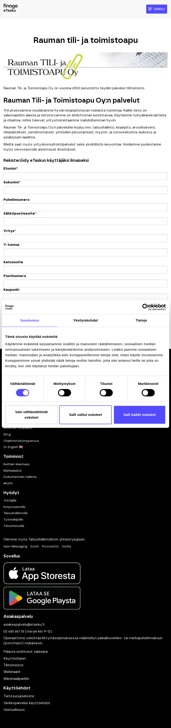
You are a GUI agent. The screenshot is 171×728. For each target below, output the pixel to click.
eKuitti (8, 483)
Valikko (157, 9)
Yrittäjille (9, 500)
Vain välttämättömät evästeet (31, 414)
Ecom (34, 546)
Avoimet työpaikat (18, 428)
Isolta (66, 546)
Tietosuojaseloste (18, 696)
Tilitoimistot (13, 665)
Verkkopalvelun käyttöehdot (26, 703)
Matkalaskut (12, 470)
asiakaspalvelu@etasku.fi (23, 624)
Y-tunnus (11, 244)
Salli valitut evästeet (85, 415)
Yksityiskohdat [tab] (85, 320)
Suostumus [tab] (29, 320)
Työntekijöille (13, 519)
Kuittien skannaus (16, 464)
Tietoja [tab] (141, 320)
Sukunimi (12, 182)
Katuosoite (13, 262)
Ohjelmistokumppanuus (21, 440)
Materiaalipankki (16, 678)
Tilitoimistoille (13, 526)
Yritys (9, 231)
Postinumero (14, 276)
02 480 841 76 (13, 631)
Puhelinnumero (16, 200)
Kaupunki (11, 289)
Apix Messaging (15, 546)
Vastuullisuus (14, 709)
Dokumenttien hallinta (19, 477)
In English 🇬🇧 (13, 447)
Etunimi (10, 168)
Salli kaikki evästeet (139, 415)
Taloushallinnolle (15, 513)
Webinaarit (12, 672)
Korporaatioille (14, 507)
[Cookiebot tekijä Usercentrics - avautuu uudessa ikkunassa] (146, 307)
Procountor (50, 546)
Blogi (7, 434)
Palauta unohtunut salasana (25, 651)
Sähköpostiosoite (19, 213)
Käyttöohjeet (14, 658)
